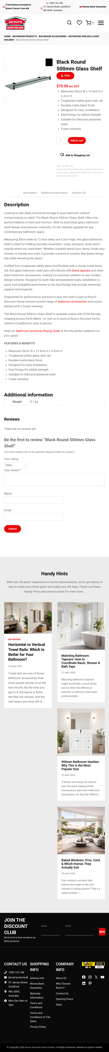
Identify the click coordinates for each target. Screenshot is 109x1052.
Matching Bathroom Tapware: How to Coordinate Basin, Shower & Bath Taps (80, 661)
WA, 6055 (13, 991)
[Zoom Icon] (49, 62)
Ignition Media (95, 1047)
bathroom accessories (72, 301)
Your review (12, 470)
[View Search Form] (69, 23)
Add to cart (76, 140)
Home (7, 36)
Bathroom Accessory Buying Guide (38, 331)
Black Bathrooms (75, 169)
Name (8, 493)
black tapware (81, 270)
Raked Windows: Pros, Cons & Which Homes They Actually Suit (80, 863)
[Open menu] (101, 22)
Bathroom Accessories (53, 36)
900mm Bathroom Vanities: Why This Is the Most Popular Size (80, 765)
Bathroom (14, 639)
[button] (74, 155)
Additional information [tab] (54, 192)
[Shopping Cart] (90, 22)
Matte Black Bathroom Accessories (86, 172)
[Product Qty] (61, 140)
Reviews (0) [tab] (79, 192)
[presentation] (28, 618)
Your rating (11, 459)
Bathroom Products (25, 36)
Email (7, 510)
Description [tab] (30, 192)
